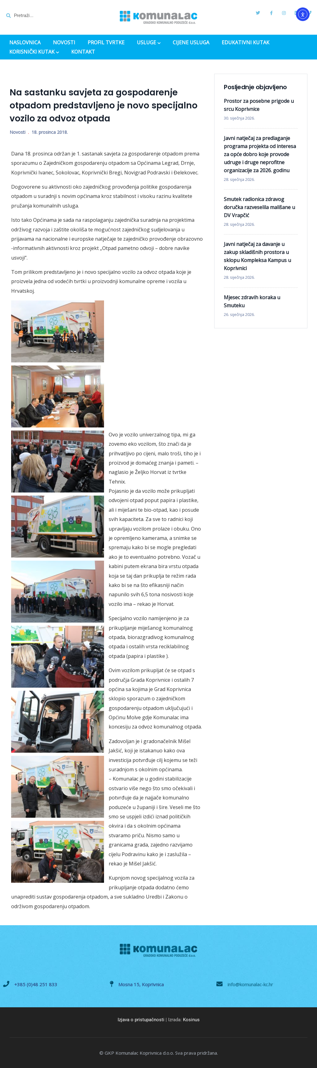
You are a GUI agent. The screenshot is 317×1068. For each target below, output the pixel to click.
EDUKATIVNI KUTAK (245, 42)
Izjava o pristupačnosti (141, 1019)
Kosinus (191, 1019)
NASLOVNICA (25, 42)
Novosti (17, 132)
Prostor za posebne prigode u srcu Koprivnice (259, 105)
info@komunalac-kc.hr (250, 984)
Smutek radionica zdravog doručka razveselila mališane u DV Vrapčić (259, 207)
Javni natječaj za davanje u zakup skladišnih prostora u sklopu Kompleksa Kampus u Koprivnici (257, 256)
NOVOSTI (64, 42)
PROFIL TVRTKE (106, 42)
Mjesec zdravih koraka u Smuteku (252, 301)
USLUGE (148, 43)
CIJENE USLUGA (191, 42)
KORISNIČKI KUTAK (34, 52)
